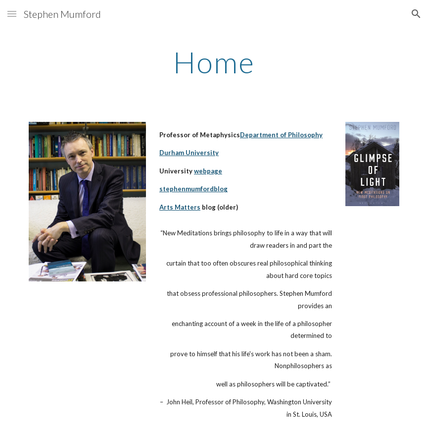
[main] (214, 62)
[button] (12, 13)
